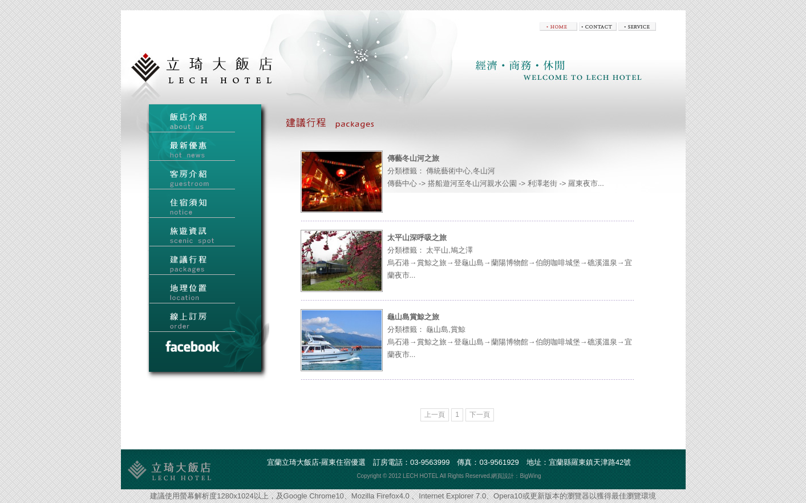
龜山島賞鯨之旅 (413, 317)
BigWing (530, 476)
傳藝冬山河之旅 (413, 158)
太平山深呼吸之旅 (417, 237)
